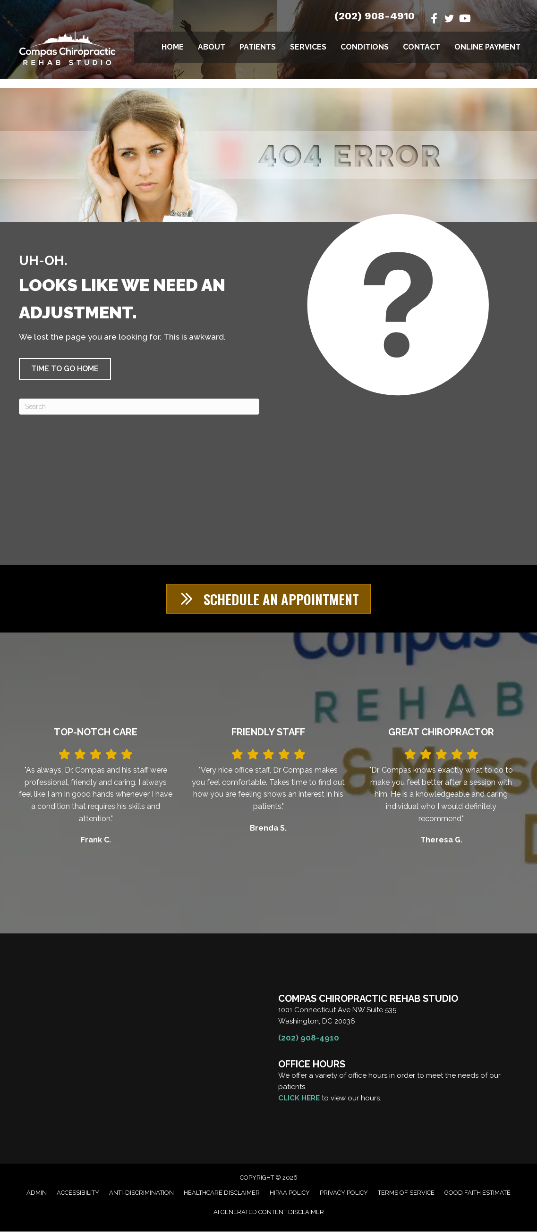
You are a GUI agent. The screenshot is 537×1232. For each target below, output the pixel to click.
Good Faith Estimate (477, 1193)
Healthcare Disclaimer (222, 1193)
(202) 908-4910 (374, 16)
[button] (65, 369)
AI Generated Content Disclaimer (268, 1212)
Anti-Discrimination (141, 1193)
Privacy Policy (344, 1193)
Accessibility (78, 1193)
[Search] (139, 407)
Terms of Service (406, 1193)
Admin (36, 1193)
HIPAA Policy (290, 1193)
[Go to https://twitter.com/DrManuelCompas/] (449, 20)
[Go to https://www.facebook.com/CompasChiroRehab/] (434, 19)
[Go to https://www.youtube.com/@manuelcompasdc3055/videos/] (464, 19)
